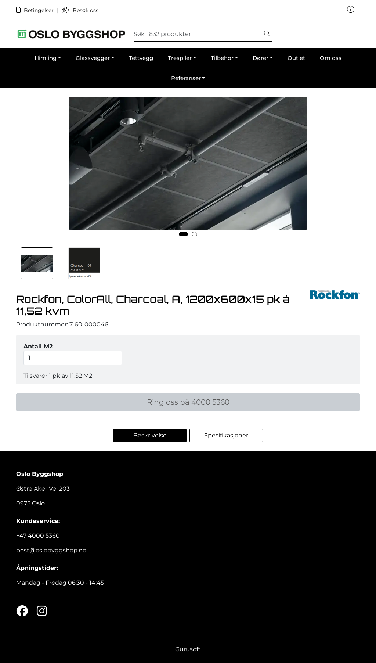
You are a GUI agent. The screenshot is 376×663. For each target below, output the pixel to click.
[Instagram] (42, 611)
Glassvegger (93, 57)
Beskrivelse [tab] (150, 435)
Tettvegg (141, 57)
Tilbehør (222, 57)
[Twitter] (22, 611)
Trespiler (180, 57)
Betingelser (35, 10)
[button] (183, 234)
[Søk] (198, 34)
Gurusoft (188, 649)
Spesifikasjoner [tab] (226, 435)
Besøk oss (80, 10)
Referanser (186, 78)
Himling (46, 57)
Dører (260, 57)
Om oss (330, 57)
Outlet (296, 57)
